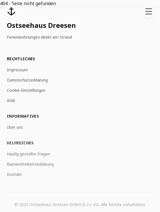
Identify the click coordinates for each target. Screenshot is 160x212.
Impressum (17, 70)
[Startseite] (11, 11)
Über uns (15, 127)
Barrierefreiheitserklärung (30, 165)
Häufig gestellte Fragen (28, 154)
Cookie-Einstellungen (26, 90)
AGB (11, 100)
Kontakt (14, 175)
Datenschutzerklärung (27, 80)
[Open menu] (148, 11)
